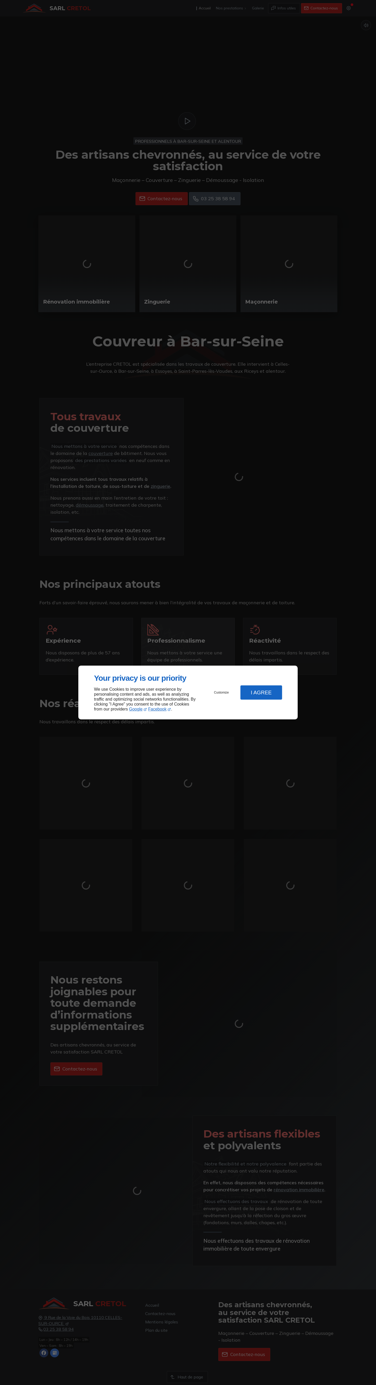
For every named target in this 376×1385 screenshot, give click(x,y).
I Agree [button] (261, 692)
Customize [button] (221, 692)
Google (136, 709)
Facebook (157, 709)
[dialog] (188, 693)
